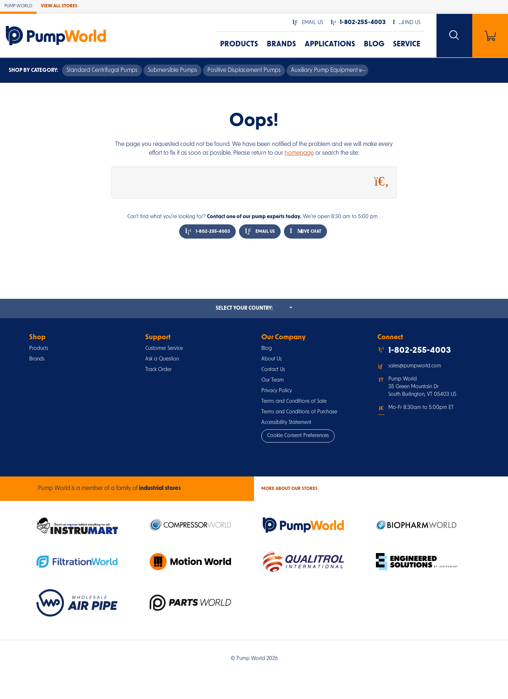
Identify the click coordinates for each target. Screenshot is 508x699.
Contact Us (273, 369)
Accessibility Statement (286, 422)
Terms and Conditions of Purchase (299, 412)
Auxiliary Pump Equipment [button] (327, 70)
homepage (299, 153)
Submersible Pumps (172, 70)
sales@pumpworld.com (414, 366)
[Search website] (454, 35)
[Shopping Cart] (490, 35)
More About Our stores (289, 489)
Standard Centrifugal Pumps (102, 70)
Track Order (158, 369)
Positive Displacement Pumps (244, 70)
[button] (308, 23)
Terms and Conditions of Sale (294, 401)
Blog (374, 44)
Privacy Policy (276, 391)
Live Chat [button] (305, 231)
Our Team (272, 380)
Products (239, 44)
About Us (271, 359)
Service (406, 44)
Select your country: (254, 308)
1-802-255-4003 (207, 231)
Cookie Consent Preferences (298, 436)
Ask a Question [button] (162, 359)
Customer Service (164, 348)
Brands (281, 44)
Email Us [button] (260, 231)
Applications (330, 44)
